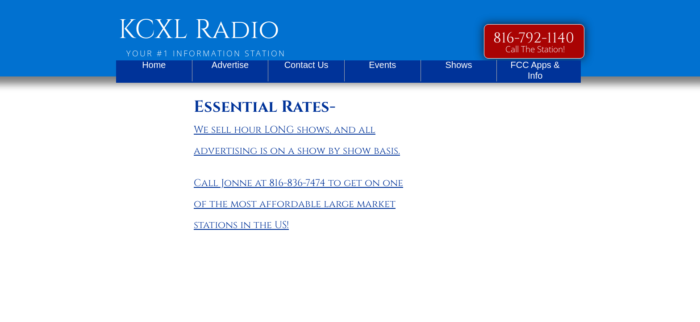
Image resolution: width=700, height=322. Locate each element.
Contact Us (306, 65)
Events (382, 65)
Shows (458, 65)
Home (154, 65)
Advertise (230, 65)
